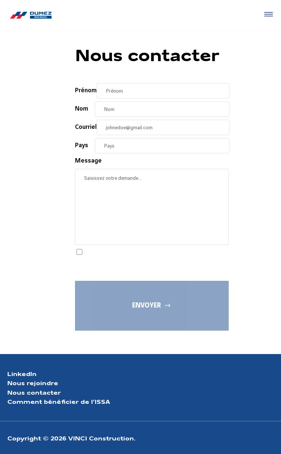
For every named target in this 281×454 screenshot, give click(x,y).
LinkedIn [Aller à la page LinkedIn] (22, 373)
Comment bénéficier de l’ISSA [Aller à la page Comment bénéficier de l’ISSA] (58, 401)
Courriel (86, 127)
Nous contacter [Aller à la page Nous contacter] (34, 392)
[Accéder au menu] (267, 15)
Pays (81, 145)
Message (88, 160)
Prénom (86, 90)
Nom (81, 108)
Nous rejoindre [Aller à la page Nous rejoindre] (32, 382)
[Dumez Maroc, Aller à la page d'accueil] (31, 15)
